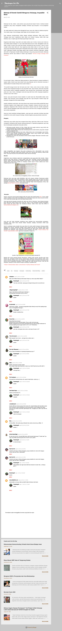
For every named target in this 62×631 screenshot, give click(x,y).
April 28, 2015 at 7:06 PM (24, 439)
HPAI (40, 196)
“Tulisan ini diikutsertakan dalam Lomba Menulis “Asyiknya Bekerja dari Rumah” (22, 264)
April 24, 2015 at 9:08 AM (21, 377)
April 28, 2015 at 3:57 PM (16, 421)
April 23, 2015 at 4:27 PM (24, 327)
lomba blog (28, 270)
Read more (45, 556)
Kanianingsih (16, 281)
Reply (10, 287)
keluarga (16, 270)
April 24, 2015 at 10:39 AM (22, 390)
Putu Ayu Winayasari (13, 349)
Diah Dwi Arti (12, 448)
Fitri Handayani (12, 377)
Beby (10, 421)
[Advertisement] (56, 30)
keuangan (22, 270)
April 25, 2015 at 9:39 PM (21, 403)
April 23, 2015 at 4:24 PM (22, 336)
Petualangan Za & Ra (11, 3)
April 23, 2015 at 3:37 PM (24, 280)
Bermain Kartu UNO (9, 592)
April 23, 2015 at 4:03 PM (19, 319)
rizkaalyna (11, 276)
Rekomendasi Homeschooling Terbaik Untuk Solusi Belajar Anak (23, 544)
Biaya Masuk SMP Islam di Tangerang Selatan (17, 560)
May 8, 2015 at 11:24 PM (23, 480)
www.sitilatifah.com (13, 480)
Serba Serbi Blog (36, 270)
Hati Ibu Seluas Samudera (14, 183)
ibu (11, 270)
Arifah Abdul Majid (13, 434)
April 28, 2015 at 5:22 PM (24, 425)
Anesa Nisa (11, 319)
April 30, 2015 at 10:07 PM (20, 448)
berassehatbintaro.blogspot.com (11, 204)
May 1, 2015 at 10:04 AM (24, 462)
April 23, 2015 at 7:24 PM (17, 362)
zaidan (43, 270)
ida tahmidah (12, 304)
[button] (47, 13)
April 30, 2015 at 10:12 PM (20, 457)
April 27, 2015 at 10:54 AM (24, 412)
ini (30, 83)
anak (8, 270)
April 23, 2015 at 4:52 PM (23, 349)
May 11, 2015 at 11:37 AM (24, 484)
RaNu (10, 362)
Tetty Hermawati (13, 336)
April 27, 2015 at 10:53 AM (24, 368)
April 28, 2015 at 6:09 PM (22, 434)
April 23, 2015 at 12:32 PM (19, 276)
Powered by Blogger (31, 627)
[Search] (60, 4)
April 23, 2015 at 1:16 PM (23, 289)
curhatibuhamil (12, 404)
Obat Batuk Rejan (13, 390)
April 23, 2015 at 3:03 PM (20, 304)
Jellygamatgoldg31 (13, 290)
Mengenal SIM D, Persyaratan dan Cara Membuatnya (19, 576)
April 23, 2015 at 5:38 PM (24, 353)
